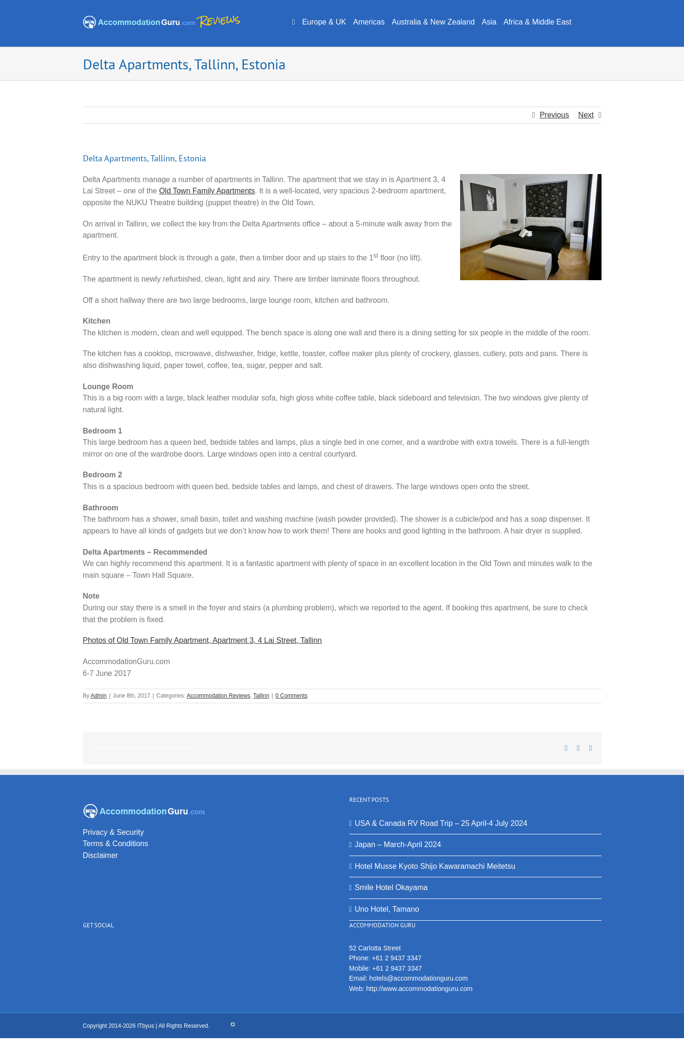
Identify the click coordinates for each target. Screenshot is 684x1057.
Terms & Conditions (115, 844)
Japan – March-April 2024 (398, 845)
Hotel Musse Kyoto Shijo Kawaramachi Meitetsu (435, 866)
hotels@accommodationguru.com (418, 978)
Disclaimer (100, 855)
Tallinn (261, 695)
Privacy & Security (113, 832)
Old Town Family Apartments (207, 191)
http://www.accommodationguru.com (419, 988)
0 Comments (291, 695)
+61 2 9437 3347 (397, 958)
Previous (554, 115)
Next (586, 115)
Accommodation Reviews (218, 695)
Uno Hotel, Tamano (387, 909)
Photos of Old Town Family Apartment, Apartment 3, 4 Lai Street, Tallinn (202, 640)
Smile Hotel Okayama (391, 887)
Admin (99, 695)
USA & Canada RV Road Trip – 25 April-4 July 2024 (441, 823)
